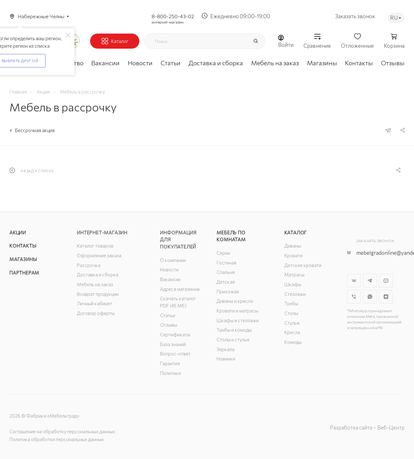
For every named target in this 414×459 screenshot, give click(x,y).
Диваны (292, 245)
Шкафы (292, 284)
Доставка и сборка (97, 274)
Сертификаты (175, 334)
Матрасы (294, 274)
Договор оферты (96, 313)
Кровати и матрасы (237, 310)
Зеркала (225, 349)
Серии (223, 253)
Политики (170, 373)
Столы (291, 313)
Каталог (295, 232)
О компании (173, 260)
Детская (226, 282)
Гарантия (170, 363)
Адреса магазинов (180, 289)
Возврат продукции (98, 294)
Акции (17, 232)
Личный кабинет (94, 303)
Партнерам (24, 272)
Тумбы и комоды (234, 330)
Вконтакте (354, 280)
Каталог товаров (95, 245)
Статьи (167, 315)
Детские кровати (302, 265)
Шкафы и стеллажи (238, 320)
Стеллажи (295, 294)
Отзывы (168, 325)
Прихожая (228, 291)
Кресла (292, 332)
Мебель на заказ (95, 284)
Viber (354, 296)
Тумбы (291, 303)
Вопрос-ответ (175, 353)
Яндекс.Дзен (386, 296)
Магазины (23, 259)
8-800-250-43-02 (173, 16)
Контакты (22, 245)
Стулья (291, 323)
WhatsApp (370, 296)
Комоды (293, 342)
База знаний (173, 344)
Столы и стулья (233, 339)
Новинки (226, 358)
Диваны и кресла (235, 301)
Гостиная (226, 262)
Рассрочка (88, 265)
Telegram (370, 280)
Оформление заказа (99, 255)
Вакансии (170, 279)
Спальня (226, 272)
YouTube (386, 280)
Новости (169, 269)
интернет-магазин (168, 22)
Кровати (293, 255)
